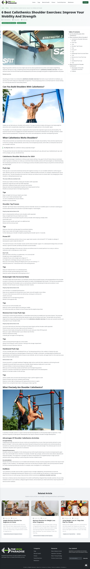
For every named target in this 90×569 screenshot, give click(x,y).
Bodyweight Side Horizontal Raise (80, 53)
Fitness (53, 2)
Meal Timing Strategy (56, 556)
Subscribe (85, 558)
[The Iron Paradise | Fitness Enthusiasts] (13, 551)
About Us (39, 567)
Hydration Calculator (56, 553)
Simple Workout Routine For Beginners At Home (12, 521)
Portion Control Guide (56, 558)
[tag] (9, 23)
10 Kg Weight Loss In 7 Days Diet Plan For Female (73, 521)
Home (33, 2)
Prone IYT (74, 50)
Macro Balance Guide (56, 551)
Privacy (49, 567)
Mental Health (45, 2)
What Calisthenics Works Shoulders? (79, 37)
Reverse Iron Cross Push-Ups (79, 57)
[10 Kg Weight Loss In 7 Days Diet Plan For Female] (74, 508)
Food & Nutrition (61, 2)
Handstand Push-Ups (77, 60)
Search (85, 2)
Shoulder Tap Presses (77, 46)
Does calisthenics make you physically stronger (24, 147)
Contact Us (44, 567)
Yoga (39, 2)
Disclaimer (63, 567)
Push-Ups (74, 42)
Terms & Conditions (56, 567)
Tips (73, 44)
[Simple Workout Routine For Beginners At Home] (15, 508)
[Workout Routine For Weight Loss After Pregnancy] (45, 508)
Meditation (71, 2)
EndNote (74, 71)
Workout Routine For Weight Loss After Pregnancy (44, 521)
